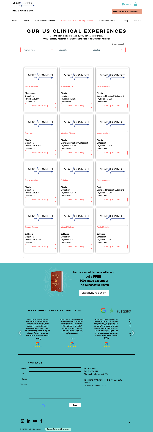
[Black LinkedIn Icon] (28, 421)
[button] (135, 4)
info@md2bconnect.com (95, 385)
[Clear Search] (117, 44)
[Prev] (23, 258)
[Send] (75, 405)
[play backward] (20, 332)
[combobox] (38, 49)
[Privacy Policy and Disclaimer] (58, 429)
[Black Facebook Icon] (41, 421)
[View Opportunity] (40, 105)
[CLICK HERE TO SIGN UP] (94, 293)
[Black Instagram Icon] (22, 421)
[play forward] (133, 332)
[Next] (132, 258)
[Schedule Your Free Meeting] (127, 11)
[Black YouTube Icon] (35, 421)
